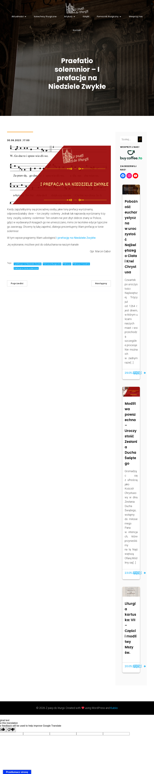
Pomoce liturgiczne (52, 264)
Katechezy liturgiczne (45, 16)
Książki (86, 16)
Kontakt (77, 30)
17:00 (26, 140)
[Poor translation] (11, 729)
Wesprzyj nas (136, 16)
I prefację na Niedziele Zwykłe (75, 238)
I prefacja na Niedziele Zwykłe (27, 264)
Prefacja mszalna (81, 264)
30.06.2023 (14, 140)
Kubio (114, 708)
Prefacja (67, 264)
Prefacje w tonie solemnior (26, 268)
